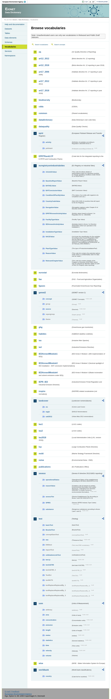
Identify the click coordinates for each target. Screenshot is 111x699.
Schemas (8, 42)
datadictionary (45, 120)
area (47, 615)
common (43, 113)
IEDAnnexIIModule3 (48, 363)
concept (49, 299)
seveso (42, 473)
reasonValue (50, 486)
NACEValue (50, 237)
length (48, 630)
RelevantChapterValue (54, 261)
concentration (51, 620)
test (40, 519)
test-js (48, 560)
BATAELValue (51, 186)
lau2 (41, 431)
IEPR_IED (43, 382)
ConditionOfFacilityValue (55, 195)
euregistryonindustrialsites (52, 166)
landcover (43, 401)
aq (40, 52)
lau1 (41, 424)
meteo (48, 635)
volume (48, 656)
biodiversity (44, 100)
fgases (42, 286)
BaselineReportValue (54, 181)
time (47, 645)
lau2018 (42, 437)
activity (48, 142)
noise (41, 460)
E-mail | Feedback (12, 692)
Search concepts (59, 44)
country (49, 676)
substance (50, 509)
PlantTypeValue (51, 248)
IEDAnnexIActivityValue (55, 224)
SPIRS (48, 503)
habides (42, 334)
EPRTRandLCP (46, 156)
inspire (42, 391)
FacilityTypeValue (52, 219)
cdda (41, 107)
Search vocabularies (41, 44)
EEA (15, 2)
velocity (49, 650)
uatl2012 (49, 416)
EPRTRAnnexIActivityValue (56, 213)
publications (45, 467)
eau (47, 540)
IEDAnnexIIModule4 (48, 372)
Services (8, 51)
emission (49, 625)
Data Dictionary (24, 19)
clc (47, 407)
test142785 (50, 565)
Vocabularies (10, 47)
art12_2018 (44, 65)
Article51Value (51, 172)
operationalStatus (52, 480)
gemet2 (42, 293)
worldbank (44, 670)
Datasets (8, 29)
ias (40, 340)
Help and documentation (14, 24)
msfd (41, 453)
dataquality (44, 126)
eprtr (41, 133)
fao (40, 279)
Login (86, 1)
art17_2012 (44, 81)
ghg (40, 327)
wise (41, 663)
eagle (48, 412)
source (48, 309)
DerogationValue (52, 207)
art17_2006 (44, 72)
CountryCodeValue (53, 201)
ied (40, 347)
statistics (49, 640)
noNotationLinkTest (53, 555)
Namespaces (10, 56)
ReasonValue (51, 253)
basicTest (49, 525)
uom (41, 603)
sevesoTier (50, 497)
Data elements (10, 38)
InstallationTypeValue (54, 232)
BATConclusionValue (54, 190)
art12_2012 (44, 58)
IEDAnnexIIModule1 (48, 354)
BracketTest (50, 530)
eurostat (43, 273)
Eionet (15, 19)
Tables (7, 33)
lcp (40, 447)
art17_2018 (44, 90)
